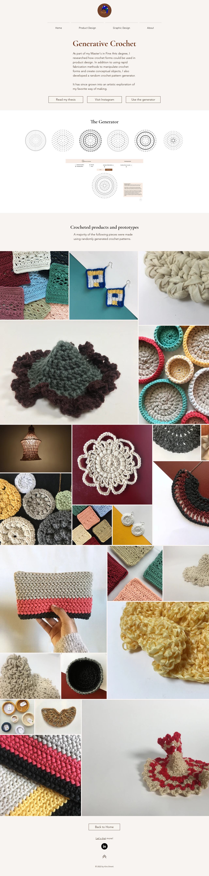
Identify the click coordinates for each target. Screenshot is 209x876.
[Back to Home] (104, 827)
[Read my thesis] (65, 99)
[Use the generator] (143, 99)
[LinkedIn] (104, 846)
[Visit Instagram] (104, 99)
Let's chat (101, 838)
